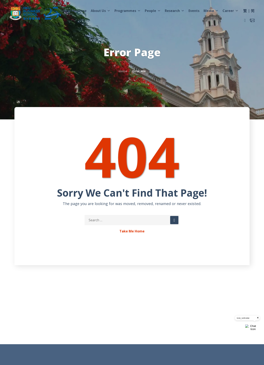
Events (194, 10)
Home (123, 71)
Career (230, 10)
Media (211, 10)
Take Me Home (132, 231)
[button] (245, 20)
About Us (100, 10)
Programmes (127, 10)
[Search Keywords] (132, 220)
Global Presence (73, 10)
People (153, 10)
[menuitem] (245, 11)
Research (174, 10)
